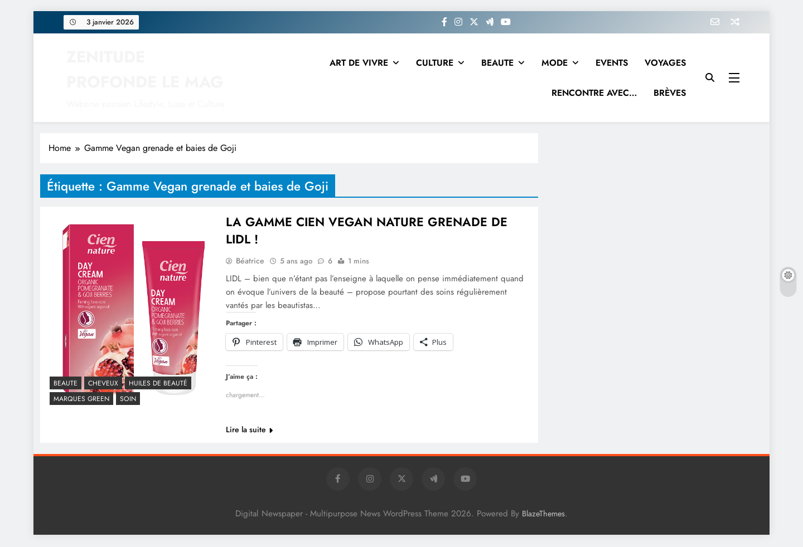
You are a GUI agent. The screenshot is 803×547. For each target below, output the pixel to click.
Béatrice (250, 261)
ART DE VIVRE (359, 62)
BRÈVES (670, 92)
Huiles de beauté (158, 383)
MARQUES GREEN (81, 399)
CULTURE (434, 62)
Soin (128, 399)
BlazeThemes (543, 514)
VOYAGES (665, 62)
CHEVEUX (103, 383)
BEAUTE (497, 62)
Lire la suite (249, 430)
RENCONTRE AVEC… (594, 92)
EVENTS (612, 62)
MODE (554, 62)
